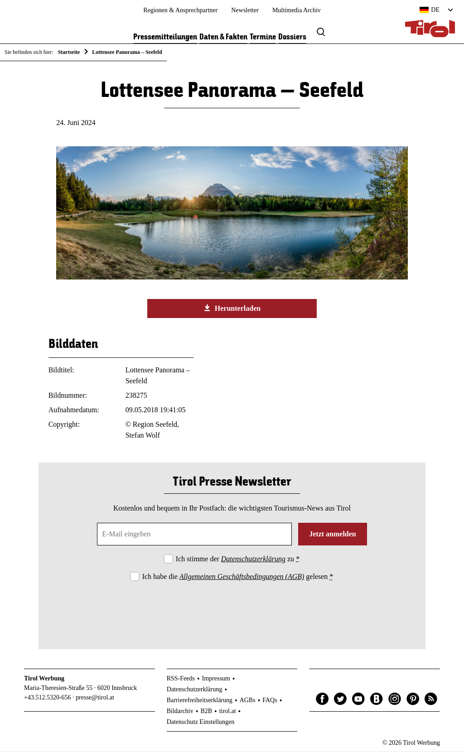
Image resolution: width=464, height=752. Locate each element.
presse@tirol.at (95, 698)
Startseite (69, 52)
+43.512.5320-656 (47, 698)
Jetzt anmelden (332, 534)
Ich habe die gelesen (238, 577)
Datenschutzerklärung (253, 559)
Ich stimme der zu (238, 559)
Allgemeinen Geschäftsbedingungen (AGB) (241, 577)
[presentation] (232, 608)
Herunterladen (232, 309)
